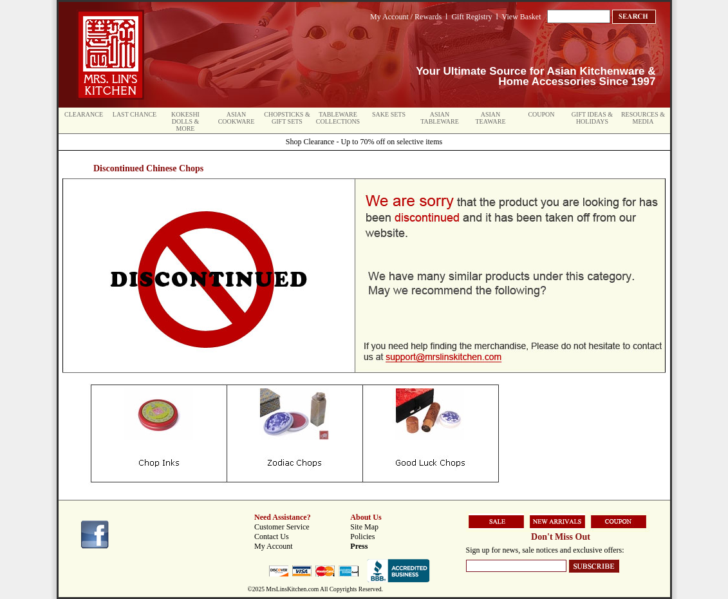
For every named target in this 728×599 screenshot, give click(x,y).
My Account (273, 546)
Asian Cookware (236, 118)
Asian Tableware (439, 118)
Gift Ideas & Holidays (592, 118)
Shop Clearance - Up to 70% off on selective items (364, 141)
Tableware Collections (338, 118)
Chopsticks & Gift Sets (287, 118)
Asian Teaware (491, 118)
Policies (362, 536)
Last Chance (134, 114)
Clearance (83, 114)
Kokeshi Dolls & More (185, 121)
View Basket (521, 16)
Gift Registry (471, 16)
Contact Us (271, 536)
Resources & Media (643, 118)
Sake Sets (389, 114)
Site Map (364, 526)
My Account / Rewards (406, 16)
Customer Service (282, 526)
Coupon (541, 114)
